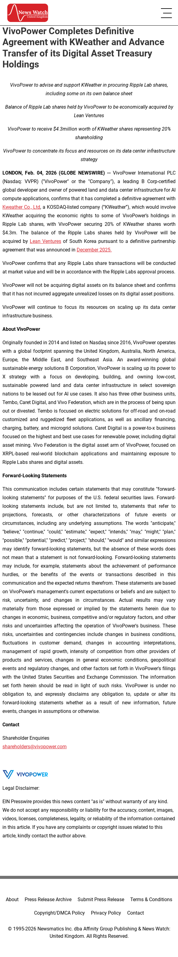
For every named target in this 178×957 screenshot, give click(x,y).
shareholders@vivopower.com (34, 746)
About (12, 899)
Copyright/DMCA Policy (59, 913)
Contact (135, 913)
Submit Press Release (101, 899)
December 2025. (94, 250)
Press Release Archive (48, 899)
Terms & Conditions (151, 899)
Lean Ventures (45, 241)
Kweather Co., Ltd (21, 207)
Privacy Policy (106, 913)
